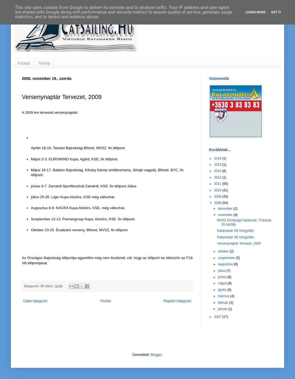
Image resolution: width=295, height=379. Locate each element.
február (223, 303)
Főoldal (23, 63)
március (224, 296)
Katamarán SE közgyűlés (235, 231)
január (223, 309)
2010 (218, 190)
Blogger (156, 355)
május (223, 283)
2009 (218, 196)
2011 (218, 184)
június (223, 277)
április (223, 290)
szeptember (227, 258)
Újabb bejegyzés (35, 301)
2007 (218, 317)
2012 (218, 177)
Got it (276, 12)
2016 (218, 158)
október (224, 251)
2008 (218, 203)
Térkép (44, 63)
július (222, 271)
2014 (218, 171)
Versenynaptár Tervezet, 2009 (239, 243)
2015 (218, 165)
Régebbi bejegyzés (177, 301)
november (226, 215)
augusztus (226, 264)
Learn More (256, 12)
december (226, 208)
